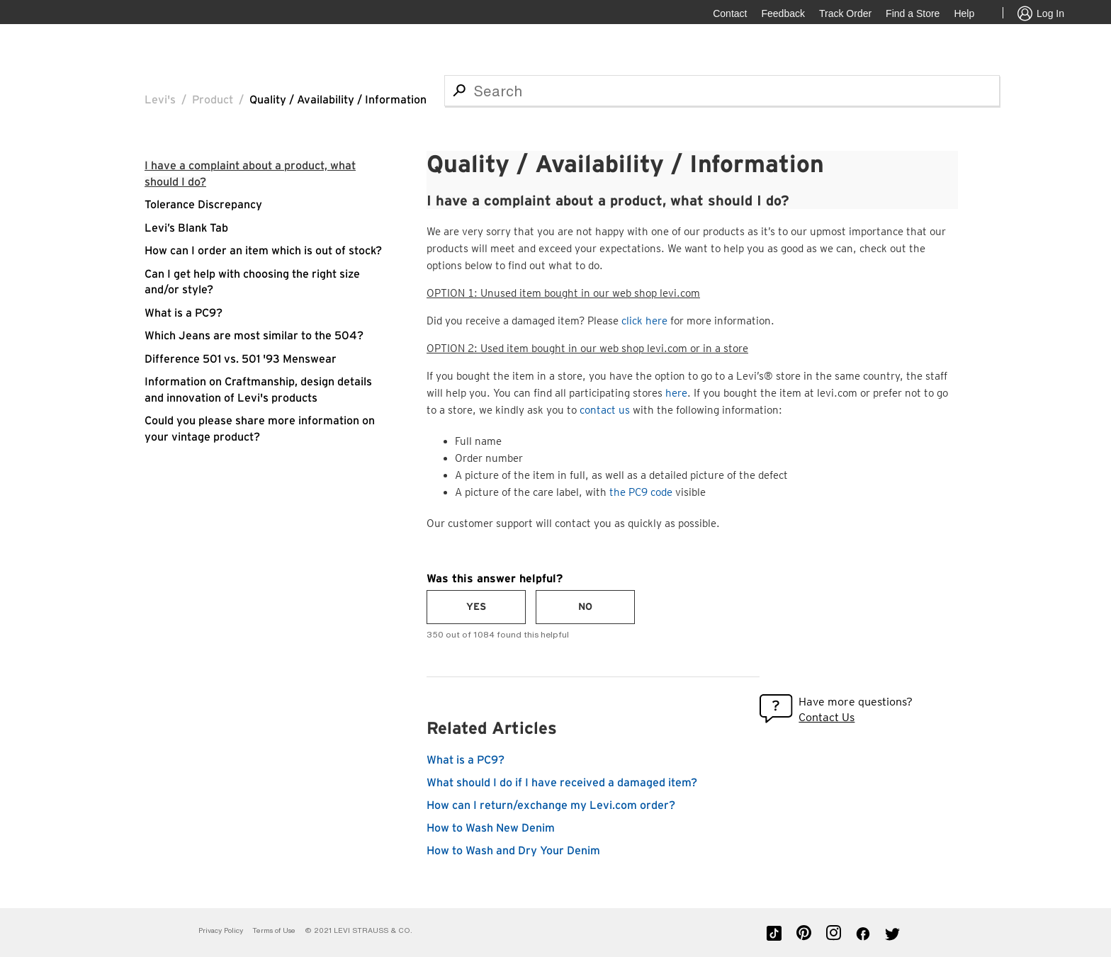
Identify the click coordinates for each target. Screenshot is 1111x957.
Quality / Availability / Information (338, 100)
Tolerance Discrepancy (203, 204)
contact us (605, 410)
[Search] (722, 90)
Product (212, 100)
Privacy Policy (220, 930)
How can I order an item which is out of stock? (263, 250)
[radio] (476, 607)
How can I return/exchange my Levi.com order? (551, 805)
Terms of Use (273, 930)
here (676, 393)
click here (644, 321)
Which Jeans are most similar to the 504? (254, 335)
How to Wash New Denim (491, 828)
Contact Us (827, 717)
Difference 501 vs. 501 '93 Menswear (241, 359)
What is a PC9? (183, 313)
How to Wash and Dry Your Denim (513, 850)
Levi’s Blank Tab (186, 228)
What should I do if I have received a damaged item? (562, 782)
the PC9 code (640, 492)
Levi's (160, 100)
